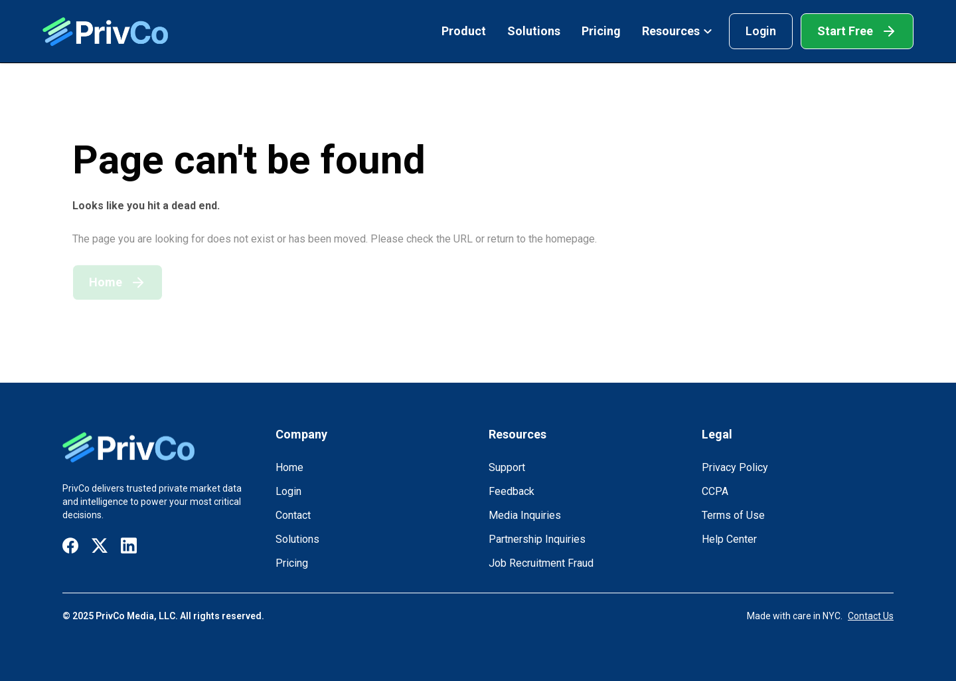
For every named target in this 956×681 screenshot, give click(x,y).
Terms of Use (733, 515)
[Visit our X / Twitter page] (100, 545)
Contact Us (871, 616)
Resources (677, 31)
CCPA (715, 491)
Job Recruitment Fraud (541, 563)
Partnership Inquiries (537, 539)
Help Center (729, 539)
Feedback (511, 491)
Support (507, 467)
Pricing (601, 31)
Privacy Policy (735, 467)
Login (761, 31)
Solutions (533, 31)
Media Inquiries (525, 515)
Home (289, 467)
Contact (293, 515)
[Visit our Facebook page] (70, 545)
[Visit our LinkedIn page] (129, 545)
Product (463, 31)
